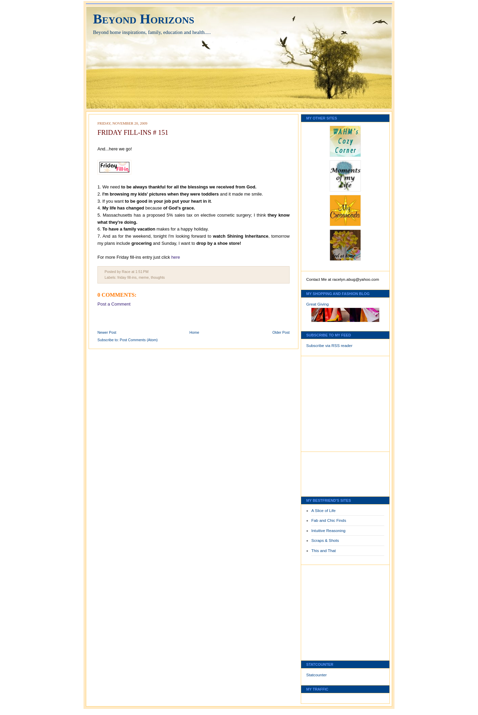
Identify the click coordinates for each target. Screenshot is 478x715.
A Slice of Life (323, 510)
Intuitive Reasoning (328, 530)
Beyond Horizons (143, 18)
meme (144, 277)
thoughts (158, 277)
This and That (323, 550)
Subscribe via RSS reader (329, 345)
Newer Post (106, 332)
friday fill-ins (127, 277)
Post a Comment (113, 304)
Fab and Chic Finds (328, 520)
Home (194, 332)
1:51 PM (142, 272)
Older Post (281, 332)
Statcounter (316, 675)
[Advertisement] (326, 402)
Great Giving (317, 304)
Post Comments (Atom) (139, 340)
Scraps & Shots (325, 540)
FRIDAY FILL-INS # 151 (132, 132)
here (175, 257)
